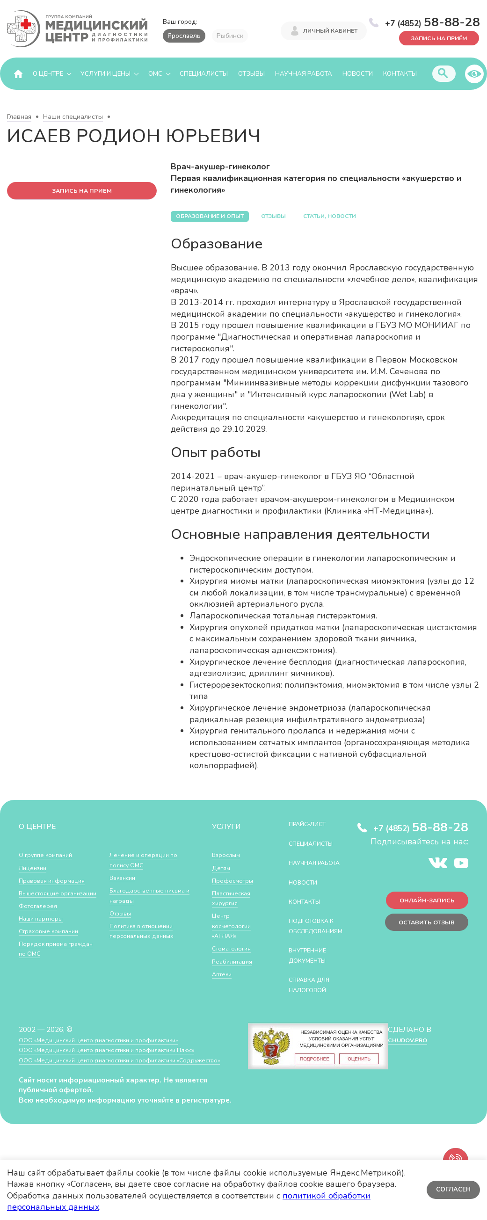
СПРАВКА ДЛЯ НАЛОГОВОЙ (315, 1005)
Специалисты (204, 74)
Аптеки (224, 974)
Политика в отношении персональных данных (147, 954)
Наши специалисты (73, 117)
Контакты (400, 74)
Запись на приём (431, 37)
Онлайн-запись (421, 903)
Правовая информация (57, 881)
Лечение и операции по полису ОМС (148, 883)
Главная (19, 117)
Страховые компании (53, 941)
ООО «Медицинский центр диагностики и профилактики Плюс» (123, 1070)
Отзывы (251, 74)
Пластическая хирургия (235, 898)
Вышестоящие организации (43, 898)
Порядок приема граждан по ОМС (137, 860)
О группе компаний (50, 855)
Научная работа (303, 74)
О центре (48, 74)
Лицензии (35, 867)
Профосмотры (236, 881)
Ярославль (184, 35)
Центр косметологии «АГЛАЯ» (234, 926)
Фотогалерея (41, 916)
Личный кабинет (330, 32)
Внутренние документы (313, 976)
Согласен (452, 1189)
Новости (357, 74)
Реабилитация (235, 961)
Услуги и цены (105, 74)
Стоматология (235, 948)
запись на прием (82, 192)
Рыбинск (230, 35)
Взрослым (229, 855)
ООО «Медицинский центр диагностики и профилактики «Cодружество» (112, 1085)
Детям (222, 867)
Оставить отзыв (421, 928)
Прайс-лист (312, 824)
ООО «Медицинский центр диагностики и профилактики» (113, 1060)
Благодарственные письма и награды (141, 918)
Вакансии (124, 901)
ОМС (155, 74)
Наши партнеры (45, 928)
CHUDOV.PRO (407, 1060)
